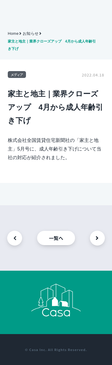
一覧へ (56, 238)
